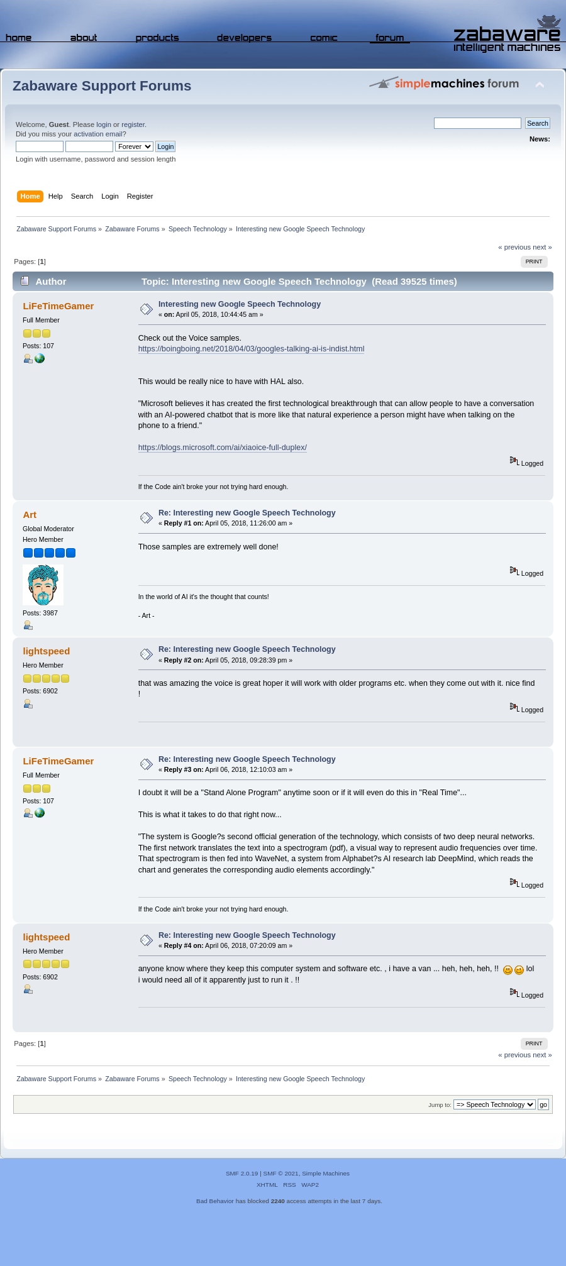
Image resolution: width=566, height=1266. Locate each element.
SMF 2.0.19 (242, 1173)
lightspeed (46, 651)
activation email (98, 134)
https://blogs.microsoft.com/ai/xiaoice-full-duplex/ (222, 447)
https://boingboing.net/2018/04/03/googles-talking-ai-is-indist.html (251, 348)
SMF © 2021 (281, 1173)
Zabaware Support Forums (102, 86)
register (133, 124)
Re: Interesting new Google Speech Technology (247, 513)
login (103, 124)
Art (29, 514)
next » (542, 247)
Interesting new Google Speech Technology (239, 304)
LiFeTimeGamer (58, 305)
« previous (514, 247)
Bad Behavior (215, 1200)
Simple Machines (326, 1173)
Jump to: (440, 1104)
